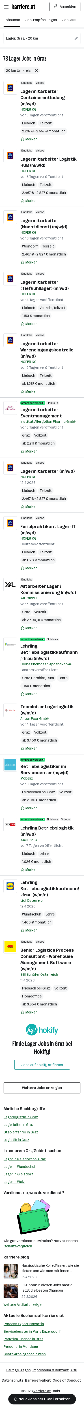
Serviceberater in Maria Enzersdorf (32, 1331)
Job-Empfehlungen (41, 20)
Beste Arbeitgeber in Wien (25, 1354)
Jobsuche (12, 20)
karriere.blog (16, 1257)
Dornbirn (38, 678)
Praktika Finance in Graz (23, 1339)
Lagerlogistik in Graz (21, 1117)
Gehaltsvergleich (18, 1246)
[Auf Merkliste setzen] (28, 139)
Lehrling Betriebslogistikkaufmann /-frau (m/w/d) (49, 652)
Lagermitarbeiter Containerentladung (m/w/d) (42, 97)
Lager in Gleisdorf (18, 1174)
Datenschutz (12, 1380)
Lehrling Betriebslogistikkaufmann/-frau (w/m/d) (49, 888)
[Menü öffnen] (6, 7)
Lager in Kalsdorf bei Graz (25, 1159)
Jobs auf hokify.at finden (42, 1065)
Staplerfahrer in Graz (21, 1132)
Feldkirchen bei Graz (38, 792)
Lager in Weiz (14, 1182)
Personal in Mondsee (21, 1346)
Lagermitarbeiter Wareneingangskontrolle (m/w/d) (46, 350)
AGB (74, 1370)
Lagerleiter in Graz (19, 1125)
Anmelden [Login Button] (65, 6)
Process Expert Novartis (24, 1324)
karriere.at (53, 1315)
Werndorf (30, 246)
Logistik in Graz (16, 1140)
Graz (42, 58)
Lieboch (28, 123)
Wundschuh (31, 914)
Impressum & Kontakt (50, 1370)
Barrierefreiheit (38, 1380)
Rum (50, 678)
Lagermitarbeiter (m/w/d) (47, 471)
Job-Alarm (71, 20)
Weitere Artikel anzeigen (23, 1304)
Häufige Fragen (18, 1370)
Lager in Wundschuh (20, 1167)
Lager (15, 58)
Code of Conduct (67, 1380)
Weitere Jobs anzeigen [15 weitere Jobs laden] (42, 1088)
